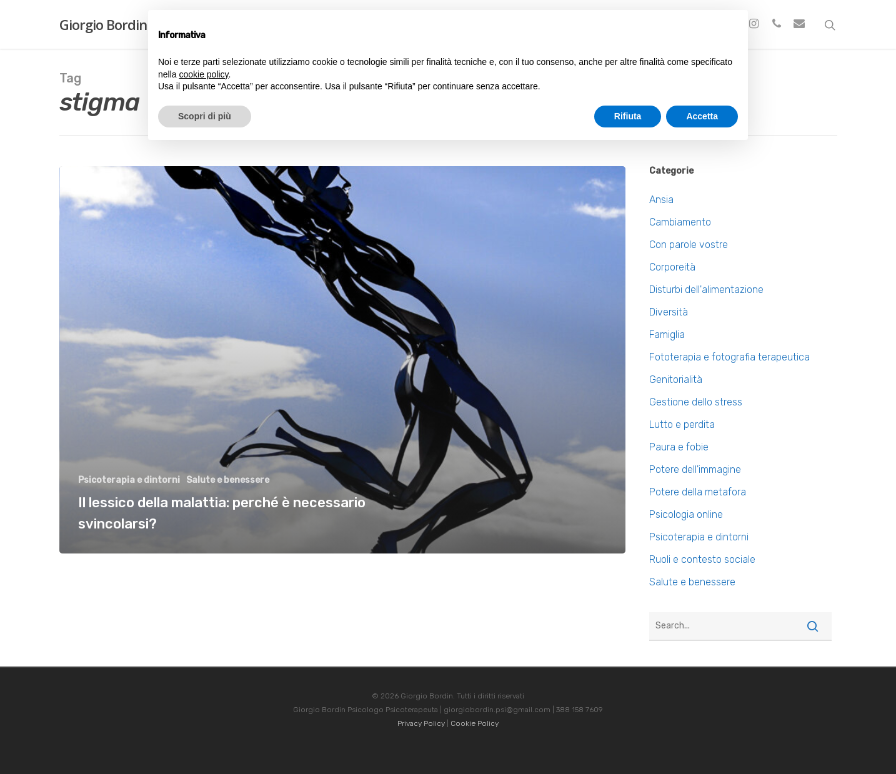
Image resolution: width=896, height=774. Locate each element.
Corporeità (672, 267)
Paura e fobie (679, 447)
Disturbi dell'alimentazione (706, 289)
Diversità (668, 312)
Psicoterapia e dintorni (129, 480)
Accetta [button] (702, 116)
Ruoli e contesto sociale (702, 559)
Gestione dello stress (695, 402)
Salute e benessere (227, 480)
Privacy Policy (421, 723)
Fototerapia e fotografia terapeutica (729, 357)
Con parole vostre (688, 245)
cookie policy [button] (203, 74)
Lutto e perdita (682, 424)
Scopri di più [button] (204, 116)
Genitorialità (675, 379)
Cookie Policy (474, 723)
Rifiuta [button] (628, 116)
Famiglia (667, 334)
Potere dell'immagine (695, 469)
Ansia (661, 200)
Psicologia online (686, 514)
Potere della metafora (697, 492)
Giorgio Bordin (103, 24)
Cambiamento (680, 222)
